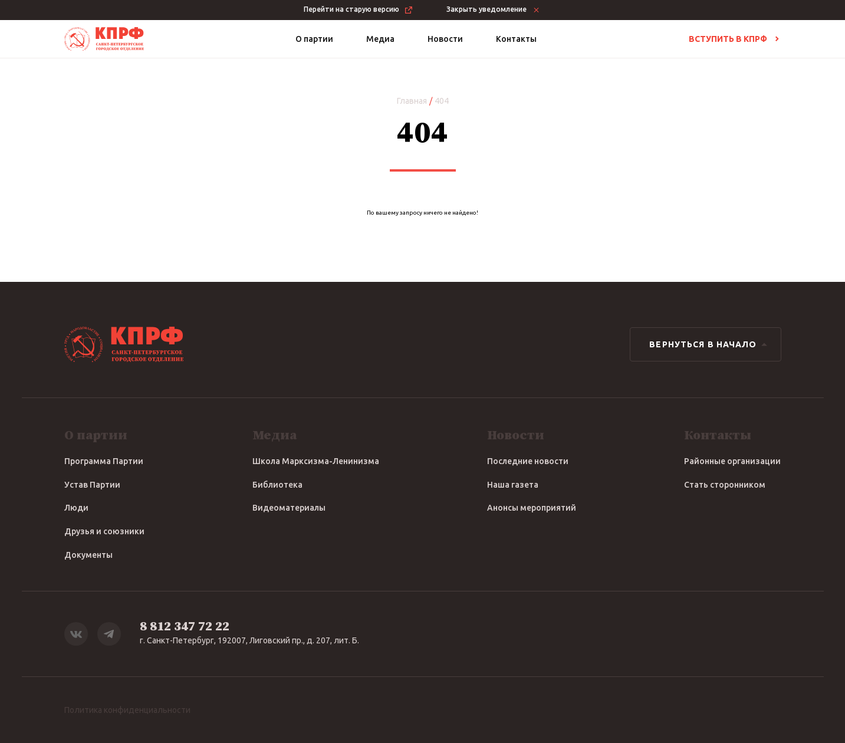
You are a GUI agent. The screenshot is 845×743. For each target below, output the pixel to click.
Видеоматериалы (288, 507)
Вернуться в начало (710, 344)
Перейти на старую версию (358, 10)
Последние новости (527, 461)
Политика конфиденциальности (127, 710)
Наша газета (512, 484)
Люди (76, 507)
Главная (412, 101)
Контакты (516, 39)
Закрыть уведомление (493, 10)
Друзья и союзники (104, 531)
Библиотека (277, 484)
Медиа (380, 39)
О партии (314, 39)
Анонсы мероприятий (531, 507)
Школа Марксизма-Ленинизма (315, 461)
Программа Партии (103, 461)
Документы (88, 555)
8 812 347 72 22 (184, 626)
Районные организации (732, 461)
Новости (445, 39)
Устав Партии (92, 484)
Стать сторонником (724, 484)
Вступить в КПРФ (735, 39)
